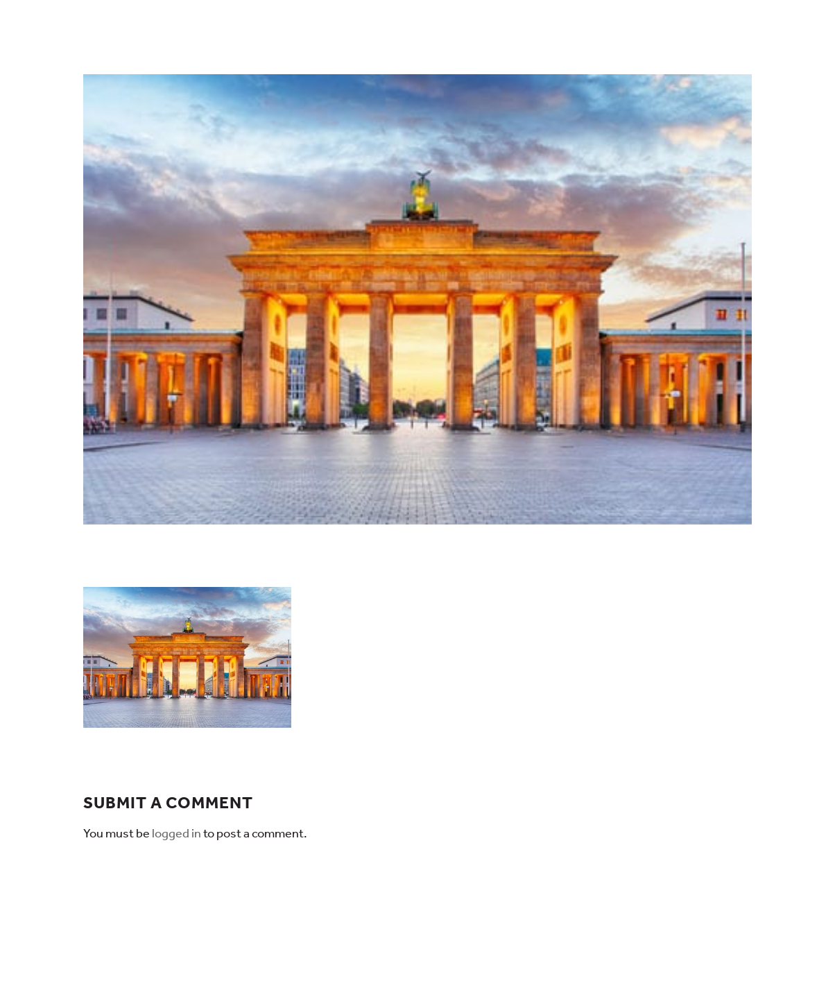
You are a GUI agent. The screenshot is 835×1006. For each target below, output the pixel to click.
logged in (176, 833)
